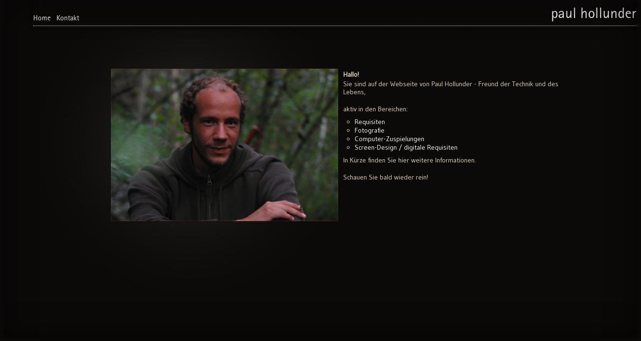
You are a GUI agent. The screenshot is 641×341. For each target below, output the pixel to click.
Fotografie (370, 130)
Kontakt (67, 19)
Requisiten (370, 121)
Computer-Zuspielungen (389, 139)
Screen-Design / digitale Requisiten (406, 147)
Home (42, 19)
